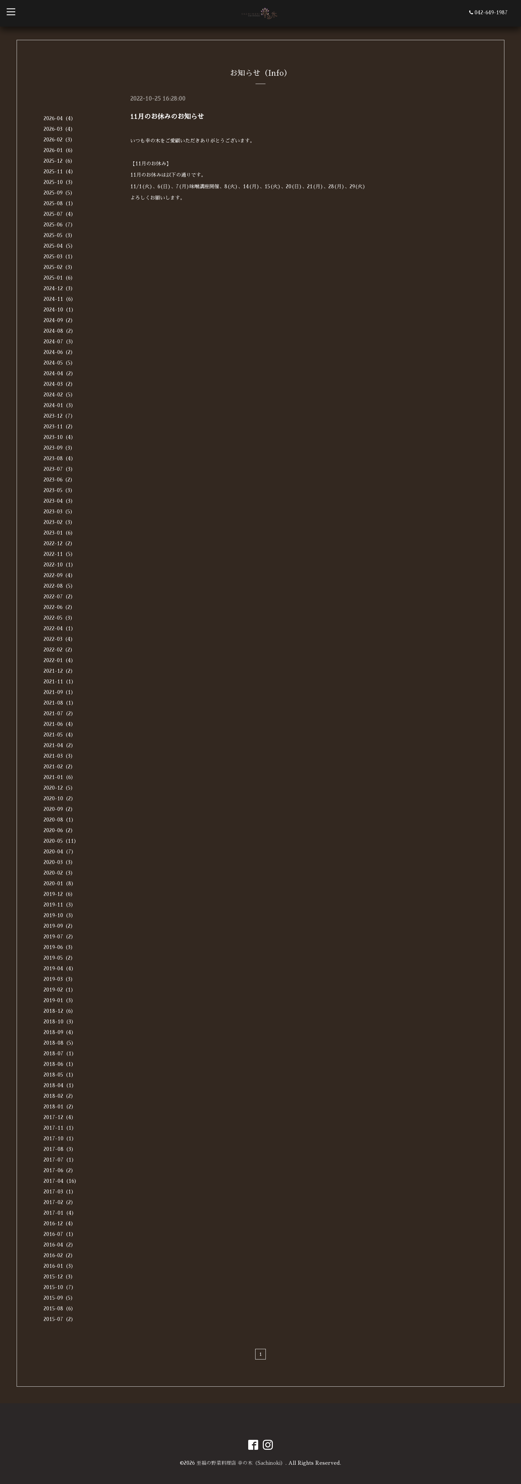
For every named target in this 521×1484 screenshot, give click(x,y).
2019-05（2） (59, 957)
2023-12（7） (59, 415)
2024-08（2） (60, 330)
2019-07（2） (60, 936)
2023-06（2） (59, 479)
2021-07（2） (60, 713)
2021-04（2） (60, 745)
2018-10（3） (60, 1021)
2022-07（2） (59, 596)
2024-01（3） (60, 405)
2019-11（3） (60, 904)
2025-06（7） (59, 224)
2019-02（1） (60, 989)
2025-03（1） (59, 256)
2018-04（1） (60, 1085)
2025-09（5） (59, 192)
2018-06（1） (60, 1064)
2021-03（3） (59, 755)
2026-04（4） (60, 118)
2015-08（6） (60, 1308)
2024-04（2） (60, 373)
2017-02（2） (60, 1202)
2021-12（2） (59, 670)
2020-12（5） (59, 787)
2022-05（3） (59, 617)
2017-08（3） (60, 1149)
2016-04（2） (60, 1244)
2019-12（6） (59, 894)
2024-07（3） (60, 341)
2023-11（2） (59, 426)
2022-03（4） (59, 639)
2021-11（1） (60, 681)
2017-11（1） (60, 1127)
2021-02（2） (59, 766)
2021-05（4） (60, 734)
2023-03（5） (59, 511)
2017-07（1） (60, 1159)
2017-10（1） (60, 1138)
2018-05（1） (60, 1074)
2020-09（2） (59, 809)
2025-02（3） (59, 267)
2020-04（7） (60, 851)
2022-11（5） (59, 554)
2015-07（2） (60, 1319)
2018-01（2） (60, 1106)
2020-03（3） (59, 862)
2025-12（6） (59, 160)
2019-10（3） (60, 915)
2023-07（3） (59, 469)
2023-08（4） (60, 458)
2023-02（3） (59, 522)
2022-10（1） (60, 564)
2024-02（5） (59, 394)
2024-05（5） (59, 362)
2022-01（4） (60, 660)
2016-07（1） (60, 1234)
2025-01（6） (59, 277)
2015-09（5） (59, 1297)
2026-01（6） (59, 150)
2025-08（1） (60, 203)
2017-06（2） (60, 1170)
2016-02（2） (59, 1255)
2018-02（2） (60, 1095)
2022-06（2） (59, 607)
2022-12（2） (59, 543)
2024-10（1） (60, 309)
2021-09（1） (60, 692)
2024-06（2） (59, 352)
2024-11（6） (60, 299)
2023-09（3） (59, 447)
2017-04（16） (61, 1180)
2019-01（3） (60, 1000)
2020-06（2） (59, 830)
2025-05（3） (59, 235)
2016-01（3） (60, 1266)
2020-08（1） (60, 819)
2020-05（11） (61, 840)
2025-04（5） (59, 245)
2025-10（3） (59, 182)
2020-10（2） (60, 798)
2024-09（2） (59, 320)
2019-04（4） (60, 968)
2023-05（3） (59, 490)
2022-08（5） (59, 585)
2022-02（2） (59, 649)
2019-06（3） (59, 947)
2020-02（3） (59, 872)
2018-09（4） (60, 1032)
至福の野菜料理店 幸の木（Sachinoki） (241, 1462)
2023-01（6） (59, 532)
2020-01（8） (60, 883)
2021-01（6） (60, 777)
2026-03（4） (59, 129)
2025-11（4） (60, 171)
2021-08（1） (60, 702)
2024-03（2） (59, 384)
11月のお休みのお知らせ (167, 116)
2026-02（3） (59, 139)
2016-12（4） (60, 1223)
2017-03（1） (60, 1191)
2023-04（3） (59, 500)
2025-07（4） (60, 214)
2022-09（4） (59, 575)
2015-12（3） (59, 1276)
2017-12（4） (60, 1117)
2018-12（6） (60, 1010)
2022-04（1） (60, 628)
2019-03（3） (59, 979)
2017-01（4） (60, 1212)
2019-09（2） (59, 925)
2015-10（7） (60, 1287)
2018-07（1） (60, 1053)
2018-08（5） (60, 1042)
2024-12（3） (59, 288)
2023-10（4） (60, 437)
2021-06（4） (60, 724)
